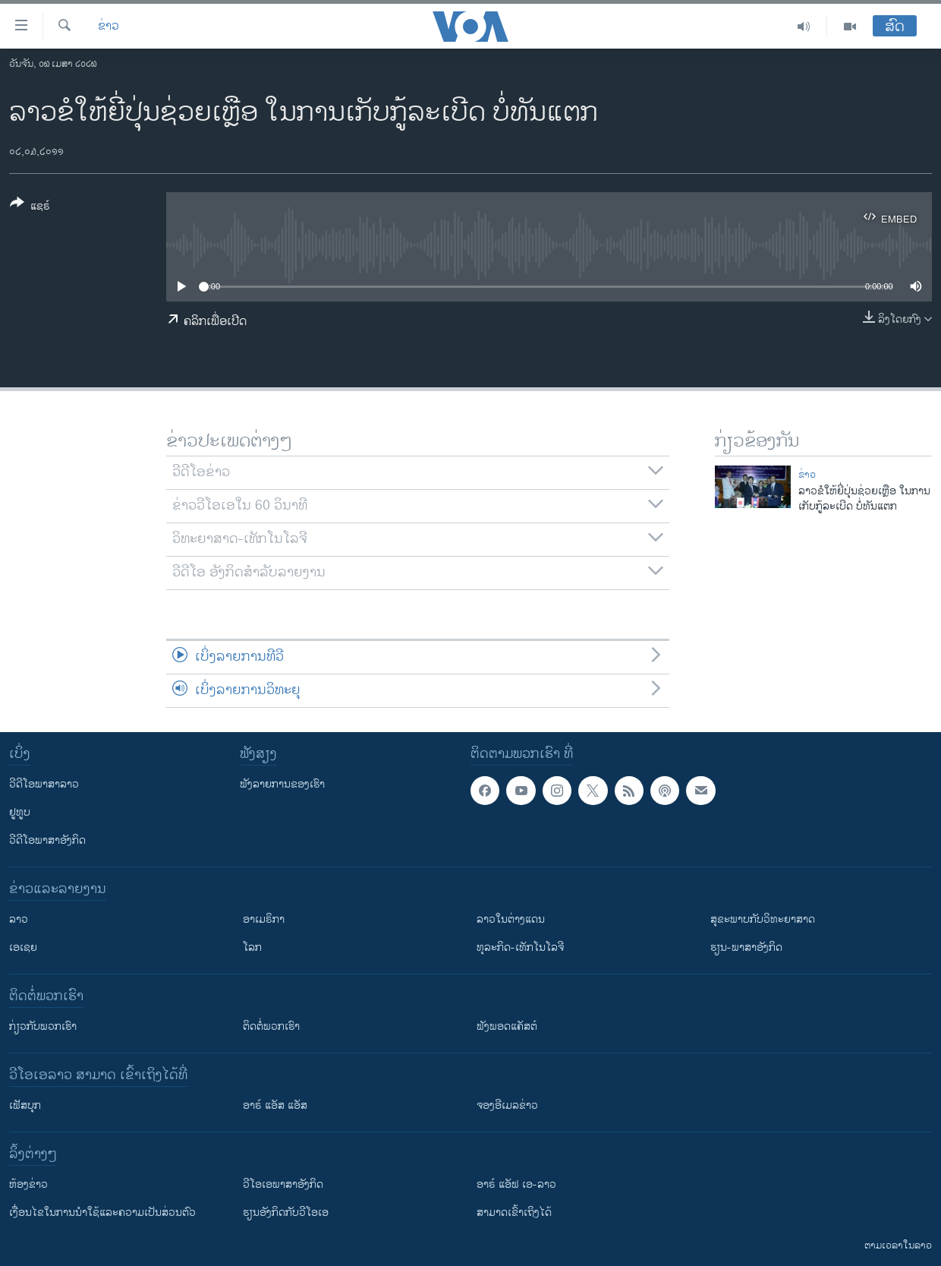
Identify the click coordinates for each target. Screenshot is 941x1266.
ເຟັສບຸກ (25, 1105)
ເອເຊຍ (23, 947)
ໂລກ (252, 947)
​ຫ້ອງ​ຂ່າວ (28, 1184)
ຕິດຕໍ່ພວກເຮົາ (271, 1026)
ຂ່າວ (108, 26)
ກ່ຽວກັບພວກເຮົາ (43, 1026)
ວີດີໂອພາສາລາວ (44, 784)
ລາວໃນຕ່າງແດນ (511, 919)
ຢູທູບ (19, 812)
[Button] (30, 207)
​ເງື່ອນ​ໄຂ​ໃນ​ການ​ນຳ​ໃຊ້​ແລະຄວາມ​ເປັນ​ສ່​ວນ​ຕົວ (102, 1212)
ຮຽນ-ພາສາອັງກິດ (746, 947)
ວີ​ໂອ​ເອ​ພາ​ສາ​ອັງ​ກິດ (283, 1184)
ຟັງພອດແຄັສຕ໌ (507, 1026)
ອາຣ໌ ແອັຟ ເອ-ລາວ (516, 1184)
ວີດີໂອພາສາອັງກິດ (47, 840)
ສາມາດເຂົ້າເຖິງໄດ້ (514, 1212)
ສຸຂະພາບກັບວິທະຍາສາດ (762, 919)
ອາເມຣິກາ (264, 919)
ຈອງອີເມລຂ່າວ (507, 1105)
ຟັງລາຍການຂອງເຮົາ (282, 784)
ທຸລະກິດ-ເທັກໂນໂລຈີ (520, 947)
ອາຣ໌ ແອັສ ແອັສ (275, 1105)
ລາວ (18, 919)
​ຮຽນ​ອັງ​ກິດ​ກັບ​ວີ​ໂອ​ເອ (286, 1212)
